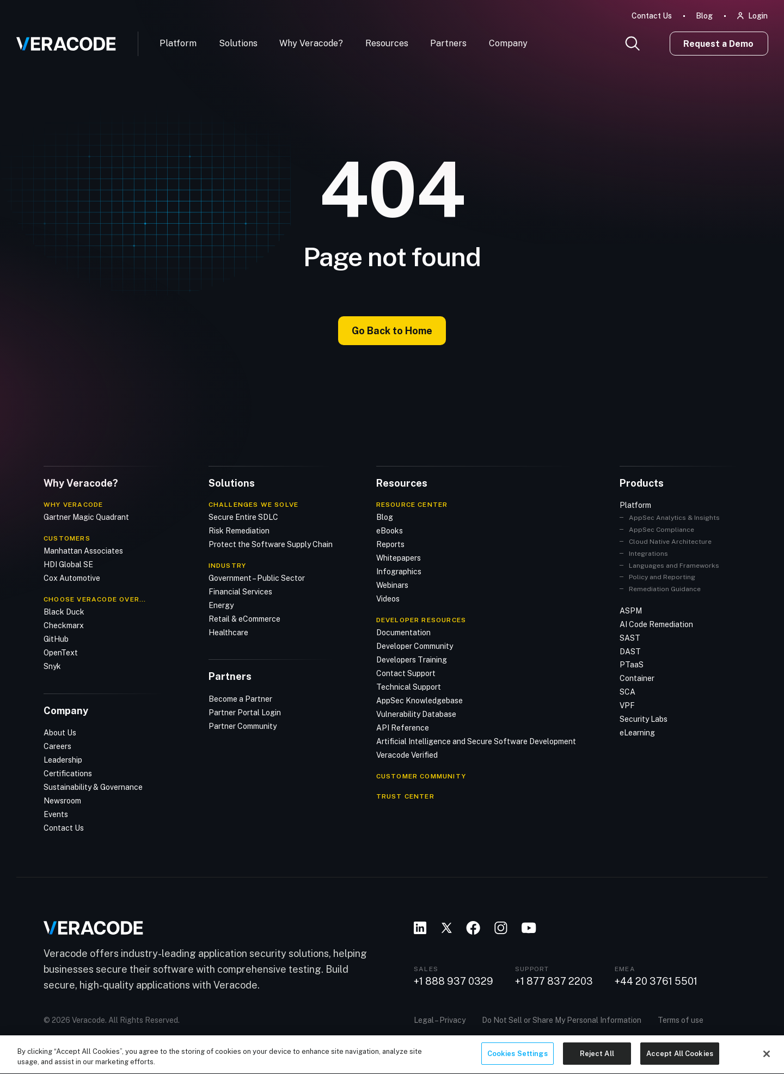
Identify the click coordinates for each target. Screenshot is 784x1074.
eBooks (389, 530)
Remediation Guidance (665, 589)
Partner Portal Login (245, 712)
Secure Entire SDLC (243, 517)
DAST (630, 651)
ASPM (631, 610)
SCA (627, 692)
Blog (704, 15)
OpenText (61, 652)
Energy (221, 605)
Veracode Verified (407, 755)
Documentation (403, 632)
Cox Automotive (72, 578)
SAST (630, 638)
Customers (67, 538)
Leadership (63, 760)
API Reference (402, 727)
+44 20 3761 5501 (656, 981)
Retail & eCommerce (244, 619)
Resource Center (412, 504)
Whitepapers (398, 558)
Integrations (648, 553)
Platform (178, 43)
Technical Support (408, 687)
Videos (388, 598)
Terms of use (680, 1020)
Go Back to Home (392, 330)
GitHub (56, 639)
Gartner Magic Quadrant (86, 517)
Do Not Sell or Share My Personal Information (561, 1020)
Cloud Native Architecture (670, 541)
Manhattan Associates (83, 551)
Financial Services (240, 591)
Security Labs (643, 719)
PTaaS (632, 664)
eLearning (637, 732)
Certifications (68, 773)
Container (637, 678)
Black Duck (64, 611)
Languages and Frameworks (674, 565)
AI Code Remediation (656, 624)
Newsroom (62, 800)
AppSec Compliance (661, 529)
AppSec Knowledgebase (419, 700)
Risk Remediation (239, 530)
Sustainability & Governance (93, 787)
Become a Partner (240, 699)
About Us (60, 732)
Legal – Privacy (439, 1020)
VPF (627, 705)
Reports (390, 544)
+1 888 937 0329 (453, 981)
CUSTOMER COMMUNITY (421, 776)
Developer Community (414, 646)
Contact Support (406, 673)
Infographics (398, 571)
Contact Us (652, 15)
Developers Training (411, 659)
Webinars (392, 585)
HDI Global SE (68, 564)
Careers (57, 746)
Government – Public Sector (257, 578)
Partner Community (243, 726)
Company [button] (508, 43)
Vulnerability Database (416, 714)
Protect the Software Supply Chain (271, 544)
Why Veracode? (311, 43)
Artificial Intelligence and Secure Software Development (476, 741)
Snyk (52, 666)
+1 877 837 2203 (554, 981)
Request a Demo (718, 44)
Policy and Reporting (662, 577)
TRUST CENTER (405, 796)
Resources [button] (386, 43)
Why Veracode (73, 504)
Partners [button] (448, 43)
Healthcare (228, 632)
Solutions (238, 43)
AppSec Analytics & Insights (674, 517)
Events (56, 814)
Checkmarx (64, 625)
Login (758, 15)
